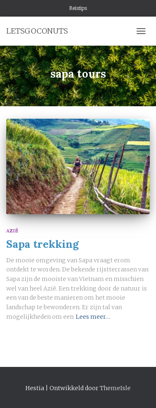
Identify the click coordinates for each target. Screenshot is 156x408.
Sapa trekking (42, 244)
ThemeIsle (115, 388)
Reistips (78, 8)
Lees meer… (93, 316)
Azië (12, 230)
